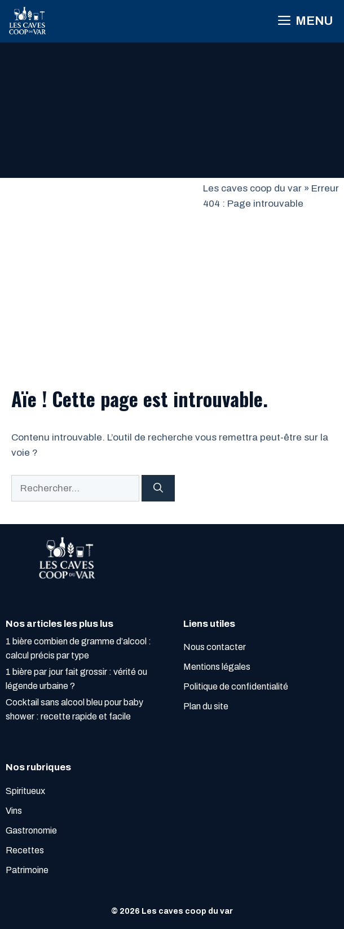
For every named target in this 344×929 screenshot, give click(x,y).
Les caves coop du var (252, 188)
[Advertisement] (101, 265)
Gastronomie (31, 830)
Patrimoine (27, 870)
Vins (14, 810)
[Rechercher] (158, 488)
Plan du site (205, 706)
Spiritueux (25, 791)
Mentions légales (216, 666)
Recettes (25, 850)
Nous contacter (214, 647)
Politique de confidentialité (235, 686)
